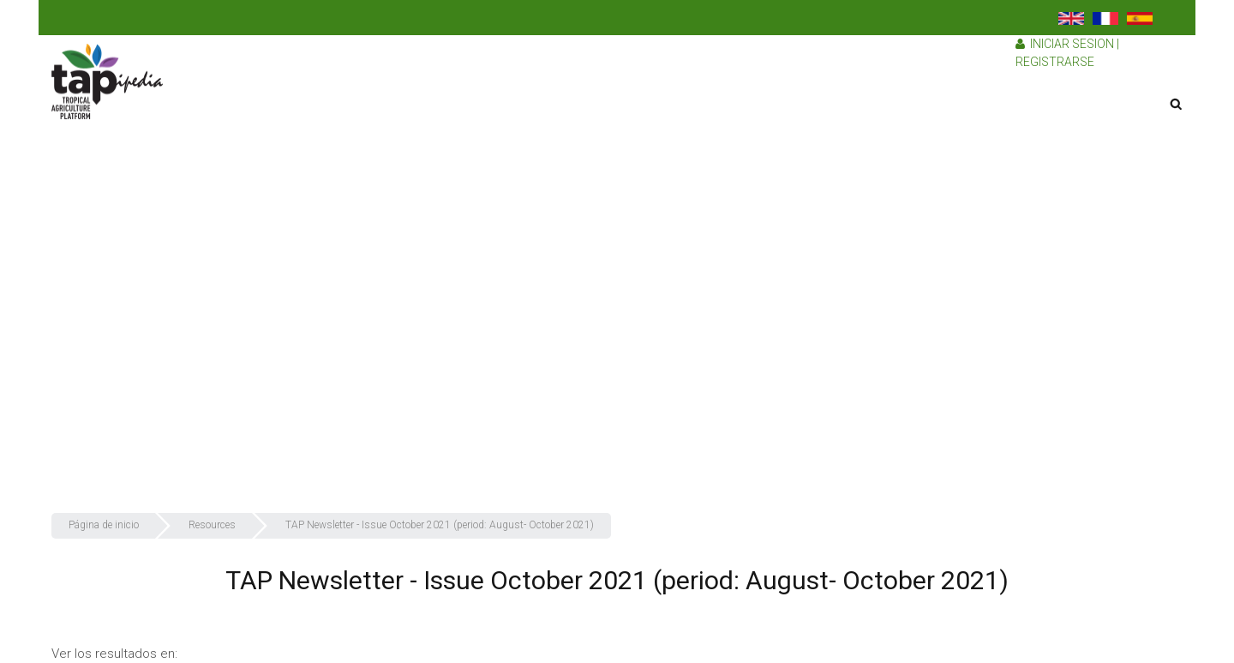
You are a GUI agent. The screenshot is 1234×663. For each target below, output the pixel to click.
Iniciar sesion (1072, 44)
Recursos (943, 369)
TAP (928, 193)
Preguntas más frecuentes (988, 439)
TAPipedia (944, 158)
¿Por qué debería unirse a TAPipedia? (1015, 334)
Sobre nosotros (960, 123)
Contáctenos (952, 474)
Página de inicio (959, 88)
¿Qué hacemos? (960, 263)
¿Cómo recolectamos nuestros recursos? (1031, 298)
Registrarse (1054, 62)
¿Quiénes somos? (966, 228)
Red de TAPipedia (963, 404)
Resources (212, 525)
